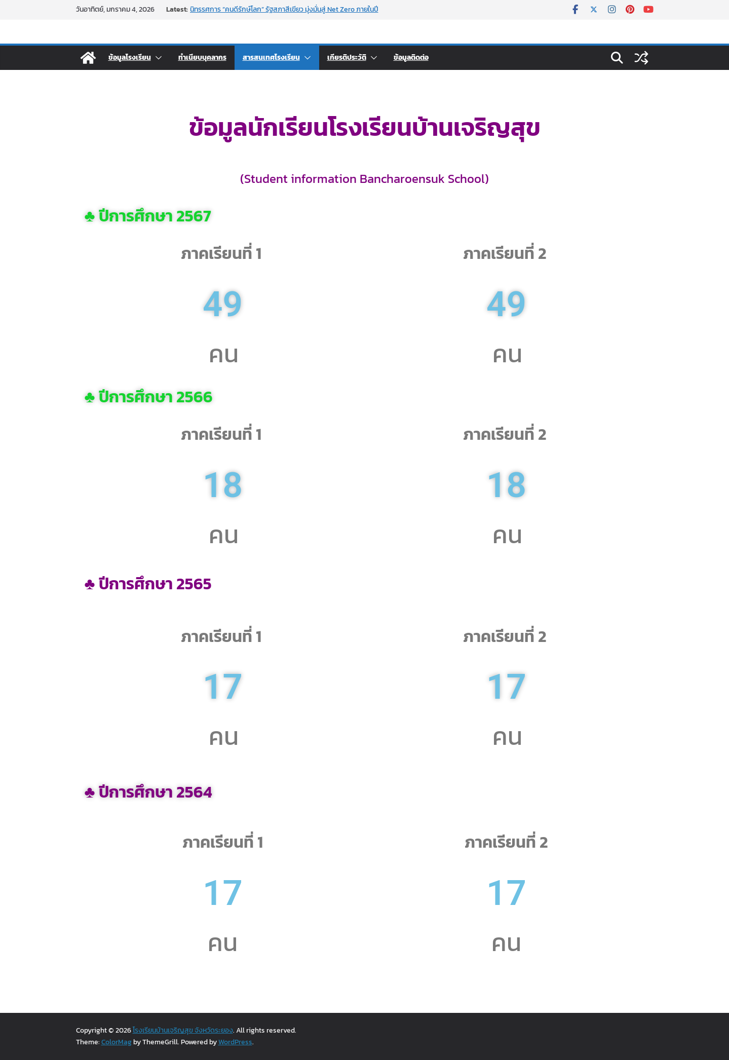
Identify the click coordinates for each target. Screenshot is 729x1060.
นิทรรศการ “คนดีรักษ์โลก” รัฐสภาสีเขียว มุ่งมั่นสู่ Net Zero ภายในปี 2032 (284, 14)
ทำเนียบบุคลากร (202, 57)
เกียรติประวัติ (346, 57)
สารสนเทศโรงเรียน (271, 57)
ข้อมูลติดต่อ (411, 57)
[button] (156, 58)
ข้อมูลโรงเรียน (129, 57)
